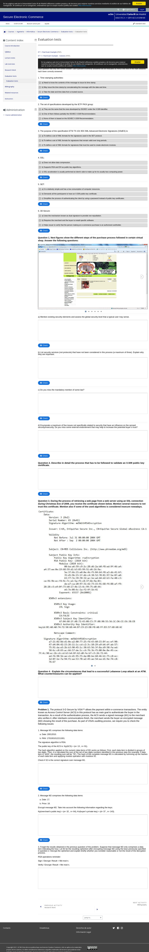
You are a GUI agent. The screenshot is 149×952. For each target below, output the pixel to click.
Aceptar (139, 3)
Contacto (6, 927)
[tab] (20, 45)
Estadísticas (44, 927)
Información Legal (83, 931)
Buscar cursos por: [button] (33, 24)
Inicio (7, 24)
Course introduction (13, 46)
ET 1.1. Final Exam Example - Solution (51, 56)
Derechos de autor (83, 927)
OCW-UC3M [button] (18, 24)
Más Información (85, 5)
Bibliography (11, 87)
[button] (118, 9)
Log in (142, 9)
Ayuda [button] (47, 24)
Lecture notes (11, 58)
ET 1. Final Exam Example (47, 52)
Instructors (10, 99)
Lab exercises (11, 64)
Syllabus (9, 52)
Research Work (11, 70)
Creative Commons (54, 947)
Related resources (13, 93)
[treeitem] (20, 115)
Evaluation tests (12, 76)
